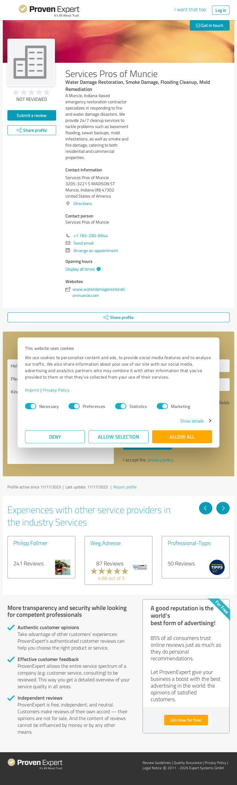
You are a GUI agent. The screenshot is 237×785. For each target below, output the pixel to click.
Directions (82, 203)
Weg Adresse (105, 543)
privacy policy (160, 460)
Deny (55, 436)
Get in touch (209, 25)
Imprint (32, 390)
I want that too (190, 9)
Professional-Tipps (189, 543)
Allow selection (118, 436)
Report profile (125, 487)
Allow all (182, 436)
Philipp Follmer (30, 543)
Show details (192, 421)
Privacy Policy (56, 390)
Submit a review (32, 115)
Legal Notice (152, 767)
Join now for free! (186, 720)
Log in (220, 10)
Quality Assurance (188, 762)
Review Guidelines (157, 762)
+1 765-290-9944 (90, 235)
